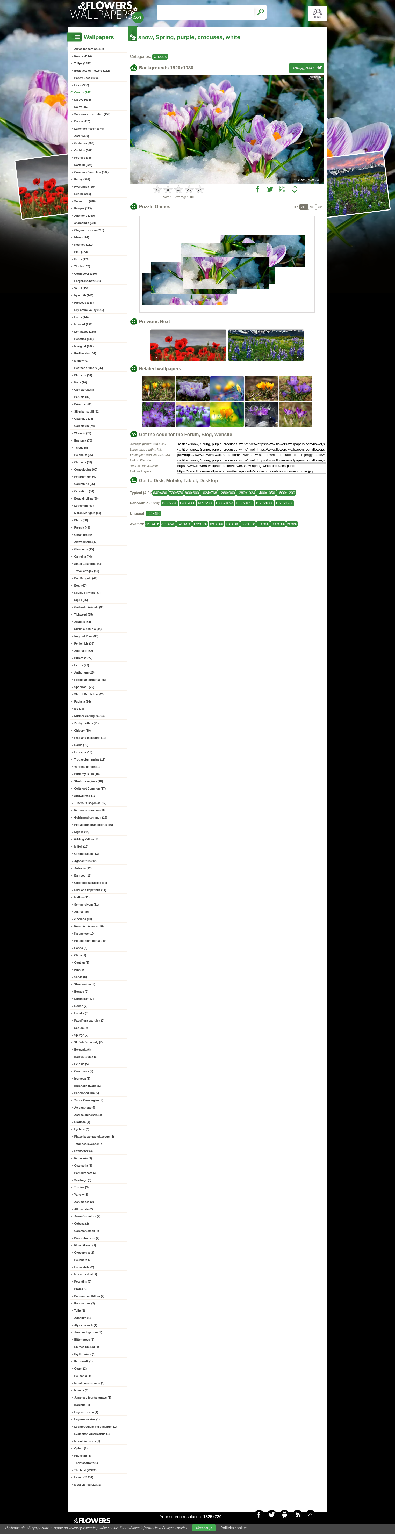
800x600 (192, 493)
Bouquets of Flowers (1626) (93, 70)
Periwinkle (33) (84, 643)
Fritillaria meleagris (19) (90, 737)
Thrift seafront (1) (86, 1462)
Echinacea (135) (85, 331)
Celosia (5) (81, 1064)
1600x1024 (224, 503)
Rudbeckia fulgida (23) (89, 716)
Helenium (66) (83, 455)
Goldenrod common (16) (90, 817)
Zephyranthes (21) (86, 723)
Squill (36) (81, 600)
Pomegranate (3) (85, 1172)
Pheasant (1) (82, 1455)
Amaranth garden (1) (88, 1332)
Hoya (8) (79, 969)
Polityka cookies (234, 1527)
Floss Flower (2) (85, 1245)
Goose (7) (81, 1006)
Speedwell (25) (84, 687)
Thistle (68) (81, 447)
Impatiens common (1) (89, 1383)
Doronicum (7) (84, 998)
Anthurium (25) (84, 672)
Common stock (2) (86, 1230)
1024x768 (209, 493)
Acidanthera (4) (84, 1107)
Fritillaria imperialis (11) (90, 890)
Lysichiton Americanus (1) (92, 1433)
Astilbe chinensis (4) (88, 1114)
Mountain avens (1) (87, 1441)
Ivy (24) (79, 708)
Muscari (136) (83, 324)
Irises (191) (81, 237)
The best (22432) (85, 1470)
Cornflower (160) (85, 273)
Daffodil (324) (83, 165)
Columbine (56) (84, 484)
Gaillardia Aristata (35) (89, 607)
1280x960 (227, 493)
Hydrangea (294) (85, 186)
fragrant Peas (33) (86, 636)
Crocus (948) (83, 92)
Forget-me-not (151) (87, 281)
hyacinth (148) (84, 295)
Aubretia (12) (83, 868)
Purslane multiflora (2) (89, 1296)
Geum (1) (80, 1368)
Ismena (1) (81, 1390)
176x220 (200, 524)
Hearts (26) (81, 665)
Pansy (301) (82, 179)
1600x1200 (286, 493)
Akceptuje (203, 1527)
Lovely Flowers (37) (87, 592)
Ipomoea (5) (82, 1078)
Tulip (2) (79, 1310)
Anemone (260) (84, 215)
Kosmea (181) (83, 244)
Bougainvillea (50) (86, 498)
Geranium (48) (84, 534)
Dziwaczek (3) (83, 1151)
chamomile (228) (85, 223)
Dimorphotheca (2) (86, 1238)
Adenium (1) (82, 1317)
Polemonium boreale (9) (90, 940)
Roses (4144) (83, 56)
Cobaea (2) (81, 1223)
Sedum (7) (81, 1027)
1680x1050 (244, 503)
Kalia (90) (80, 382)
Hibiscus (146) (84, 302)
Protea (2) (81, 1288)
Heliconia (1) (82, 1375)
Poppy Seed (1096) (87, 77)
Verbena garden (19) (88, 766)
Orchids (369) (83, 150)
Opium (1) (81, 1448)
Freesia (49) (82, 527)
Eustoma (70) (83, 440)
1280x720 (169, 503)
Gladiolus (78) (83, 418)
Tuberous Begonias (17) (90, 803)
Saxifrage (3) (82, 1180)
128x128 (248, 524)
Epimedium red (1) (86, 1346)
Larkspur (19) (83, 752)
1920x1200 (284, 503)
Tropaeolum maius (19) (89, 759)
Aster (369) (81, 136)
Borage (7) (81, 991)
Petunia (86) (82, 397)
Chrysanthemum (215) (89, 230)
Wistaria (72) (82, 433)
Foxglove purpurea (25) (90, 679)
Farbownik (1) (83, 1361)
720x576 (176, 493)
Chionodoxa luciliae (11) (90, 882)
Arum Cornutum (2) (87, 1216)
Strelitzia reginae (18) (88, 781)
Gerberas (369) (84, 143)
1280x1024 (246, 493)
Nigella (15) (82, 832)
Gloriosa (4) (82, 1122)
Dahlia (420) (82, 121)
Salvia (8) (80, 977)
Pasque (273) (83, 208)
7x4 (320, 207)
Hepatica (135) (84, 339)
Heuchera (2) (83, 1259)
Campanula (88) (85, 389)
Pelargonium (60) (85, 476)
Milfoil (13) (81, 846)
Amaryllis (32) (83, 650)
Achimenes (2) (84, 1201)
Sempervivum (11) (86, 904)
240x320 (184, 524)
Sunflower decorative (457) (92, 114)
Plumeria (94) (83, 375)
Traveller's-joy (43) (86, 571)
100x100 (278, 524)
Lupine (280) (82, 194)
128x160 (232, 524)
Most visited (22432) (88, 1484)
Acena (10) (81, 911)
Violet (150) (82, 288)
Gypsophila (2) (84, 1252)
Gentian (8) (81, 962)
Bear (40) (80, 585)
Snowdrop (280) (85, 201)
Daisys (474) (82, 99)
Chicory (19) (82, 730)
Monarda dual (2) (85, 1274)
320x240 (168, 524)
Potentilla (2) (82, 1281)
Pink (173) (81, 252)
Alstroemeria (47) (86, 542)
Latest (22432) (83, 1477)
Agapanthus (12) (85, 861)
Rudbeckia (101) (85, 353)
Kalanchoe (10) (84, 933)
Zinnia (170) (82, 266)
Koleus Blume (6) (86, 1056)
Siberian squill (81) (87, 411)
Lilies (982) (81, 85)
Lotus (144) (82, 317)
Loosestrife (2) (84, 1267)
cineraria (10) (83, 919)
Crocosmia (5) (83, 1071)
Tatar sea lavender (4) (88, 1143)
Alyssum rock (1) (85, 1325)
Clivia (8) (80, 955)
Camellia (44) (83, 556)
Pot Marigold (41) (85, 578)
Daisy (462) (81, 106)
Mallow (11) (82, 897)
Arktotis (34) (82, 621)
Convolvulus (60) (85, 469)
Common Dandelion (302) (91, 172)
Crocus (160, 56)
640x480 (160, 493)
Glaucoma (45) (84, 549)
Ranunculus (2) (84, 1303)
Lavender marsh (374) (89, 128)
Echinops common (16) (90, 810)
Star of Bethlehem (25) (89, 694)
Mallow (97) (82, 360)
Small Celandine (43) (88, 563)
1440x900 (205, 503)
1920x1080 (264, 503)
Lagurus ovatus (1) (87, 1419)
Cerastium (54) (84, 491)
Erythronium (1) (85, 1354)
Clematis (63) (83, 462)
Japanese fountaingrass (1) (92, 1397)
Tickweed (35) (83, 614)
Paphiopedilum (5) (86, 1093)
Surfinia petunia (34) (88, 629)
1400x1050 (266, 493)
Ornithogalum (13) (86, 853)
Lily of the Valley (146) (89, 310)
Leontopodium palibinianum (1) (95, 1426)
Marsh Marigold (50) (87, 513)
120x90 (263, 524)
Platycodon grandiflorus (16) (93, 824)
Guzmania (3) (83, 1165)
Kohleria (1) (82, 1404)
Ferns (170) (82, 259)
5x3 (312, 207)
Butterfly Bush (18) (87, 774)
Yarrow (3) (81, 1194)
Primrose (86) (83, 404)
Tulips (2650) (82, 63)
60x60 (292, 524)
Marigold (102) (84, 346)
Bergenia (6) (82, 1049)
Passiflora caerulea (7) (89, 1020)
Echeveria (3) (83, 1158)
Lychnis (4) (81, 1129)
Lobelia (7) (81, 1013)
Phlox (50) (81, 520)
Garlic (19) (81, 745)
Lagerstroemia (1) (86, 1412)
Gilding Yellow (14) (87, 839)
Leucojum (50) (84, 505)
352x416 (152, 524)
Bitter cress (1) (84, 1339)
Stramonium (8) (84, 984)
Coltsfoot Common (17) (90, 788)
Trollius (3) (81, 1187)
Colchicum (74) (84, 426)
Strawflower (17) (85, 795)
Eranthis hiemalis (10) (89, 926)
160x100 (216, 524)
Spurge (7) (81, 1035)
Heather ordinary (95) (88, 368)
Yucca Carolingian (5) (88, 1100)
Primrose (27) (83, 658)
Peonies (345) (83, 157)
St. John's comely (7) (88, 1042)
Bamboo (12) (83, 875)
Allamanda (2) (83, 1209)
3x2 (303, 207)
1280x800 (187, 503)
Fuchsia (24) (82, 701)
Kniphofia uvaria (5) (87, 1085)
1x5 (295, 207)
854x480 (153, 513)
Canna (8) (80, 948)
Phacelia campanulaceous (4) (94, 1136)
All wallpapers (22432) (89, 48)
